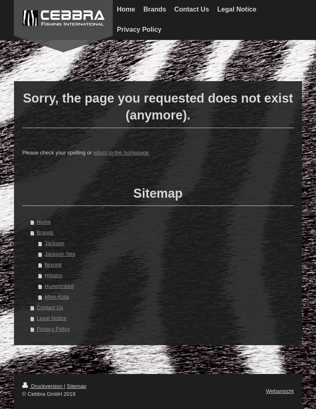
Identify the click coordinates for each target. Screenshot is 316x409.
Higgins (54, 275)
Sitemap (76, 386)
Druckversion (43, 386)
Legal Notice (51, 318)
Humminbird (59, 286)
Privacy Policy (53, 329)
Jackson (55, 243)
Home (44, 222)
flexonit (53, 265)
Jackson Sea (60, 254)
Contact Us (50, 307)
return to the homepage (121, 153)
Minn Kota (57, 297)
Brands (45, 232)
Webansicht (280, 391)
